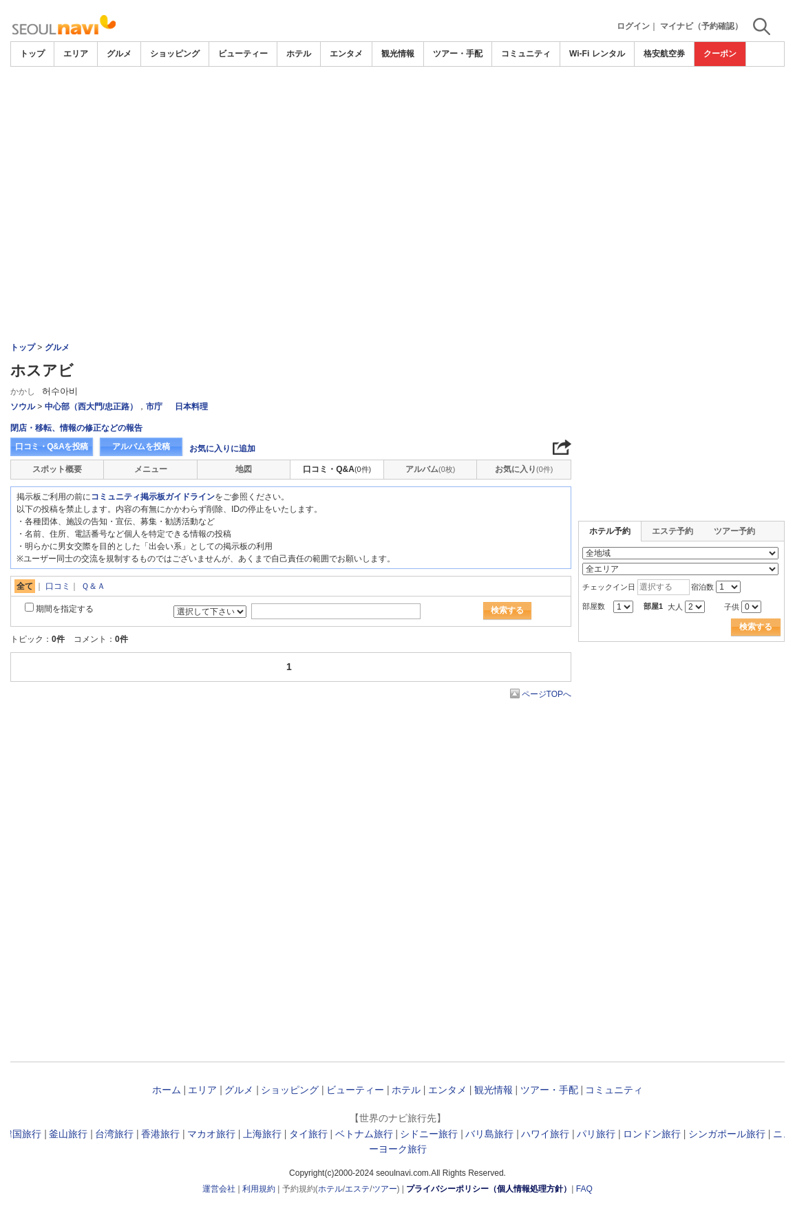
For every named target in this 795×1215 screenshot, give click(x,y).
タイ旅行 (308, 1133)
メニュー (150, 469)
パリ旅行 (596, 1133)
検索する (507, 610)
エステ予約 (672, 531)
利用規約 (258, 1189)
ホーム (166, 1089)
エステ (357, 1189)
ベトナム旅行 (364, 1133)
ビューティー (243, 53)
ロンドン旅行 (652, 1133)
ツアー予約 (734, 531)
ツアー (384, 1189)
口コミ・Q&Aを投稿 (51, 446)
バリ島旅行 (489, 1133)
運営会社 (218, 1189)
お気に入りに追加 (222, 448)
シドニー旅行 (429, 1133)
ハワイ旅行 (545, 1133)
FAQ (584, 1189)
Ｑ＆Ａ (93, 586)
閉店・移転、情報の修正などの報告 (76, 428)
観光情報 (397, 53)
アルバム (430, 469)
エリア (75, 53)
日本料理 (191, 406)
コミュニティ (526, 53)
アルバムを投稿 (141, 446)
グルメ (119, 53)
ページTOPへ (546, 694)
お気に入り (524, 469)
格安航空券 (664, 53)
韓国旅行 (22, 1133)
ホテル (298, 53)
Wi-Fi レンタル (597, 53)
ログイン (633, 26)
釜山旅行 (68, 1133)
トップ (32, 53)
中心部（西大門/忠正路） (91, 406)
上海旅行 (262, 1133)
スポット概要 (57, 469)
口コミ (57, 586)
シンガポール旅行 (726, 1133)
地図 (243, 469)
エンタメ (346, 53)
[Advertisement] (397, 170)
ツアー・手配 (458, 53)
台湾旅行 (114, 1133)
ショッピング (175, 53)
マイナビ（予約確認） (701, 26)
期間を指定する (65, 609)
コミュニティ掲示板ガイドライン (153, 497)
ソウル (22, 406)
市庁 (154, 406)
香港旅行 (160, 1133)
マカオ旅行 (211, 1133)
